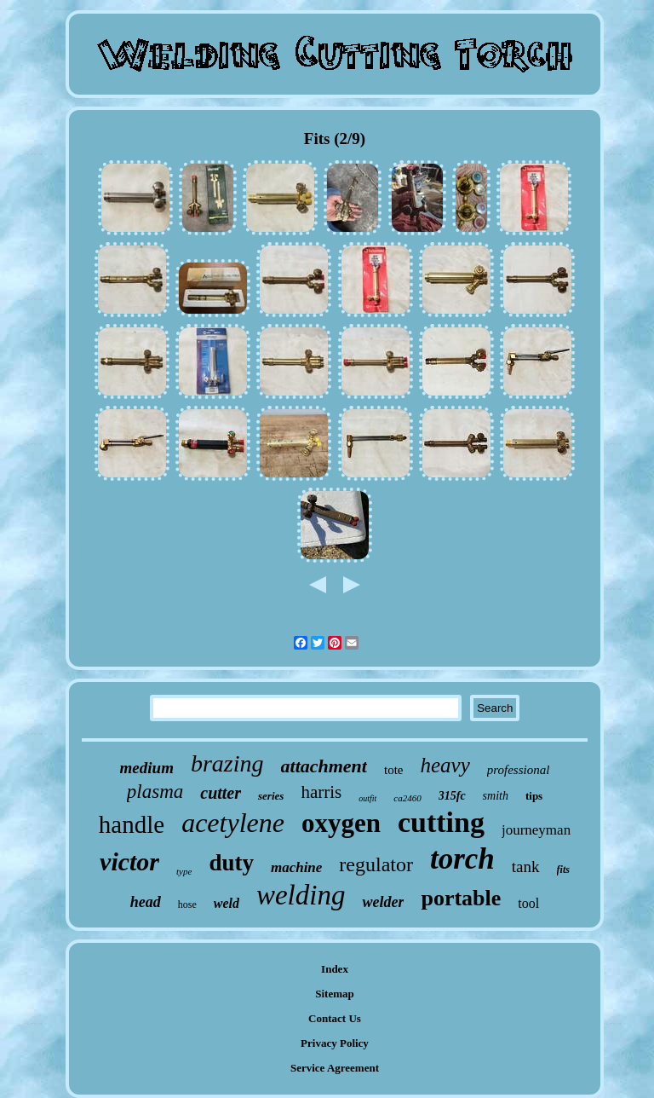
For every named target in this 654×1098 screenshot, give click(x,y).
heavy (444, 765)
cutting (441, 822)
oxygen (341, 823)
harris (321, 792)
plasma (155, 791)
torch (462, 859)
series (271, 795)
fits (563, 870)
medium (147, 768)
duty (231, 863)
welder (383, 901)
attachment (324, 766)
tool (528, 903)
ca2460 (407, 798)
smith (495, 795)
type (184, 871)
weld (226, 903)
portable (461, 898)
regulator (376, 864)
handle (131, 824)
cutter (220, 792)
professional (518, 770)
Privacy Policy (335, 1043)
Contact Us (334, 1018)
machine (296, 867)
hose (187, 904)
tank (526, 867)
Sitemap (334, 993)
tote (394, 770)
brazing (227, 763)
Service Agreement (334, 1067)
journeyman (536, 830)
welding (301, 895)
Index (334, 968)
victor (129, 861)
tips (533, 795)
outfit (367, 798)
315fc (452, 795)
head (145, 901)
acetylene (232, 822)
